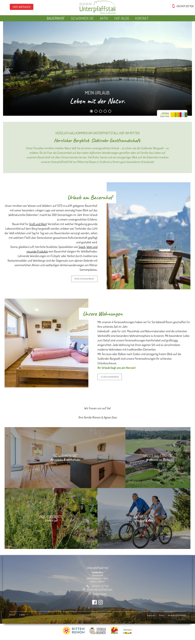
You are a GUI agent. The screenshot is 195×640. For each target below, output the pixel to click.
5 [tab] (109, 112)
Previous (10, 68)
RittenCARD (172, 115)
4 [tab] (105, 112)
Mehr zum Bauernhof (84, 278)
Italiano (12, 614)
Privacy (161, 615)
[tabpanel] (97, 68)
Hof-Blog (121, 18)
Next (184, 68)
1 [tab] (91, 112)
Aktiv (104, 18)
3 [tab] (100, 112)
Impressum (151, 615)
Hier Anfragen (21, 7)
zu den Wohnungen (110, 377)
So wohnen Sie (82, 18)
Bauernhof (56, 18)
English (22, 614)
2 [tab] (96, 112)
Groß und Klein (37, 224)
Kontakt (141, 18)
